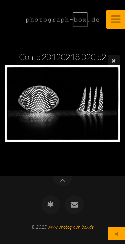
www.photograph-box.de (71, 227)
